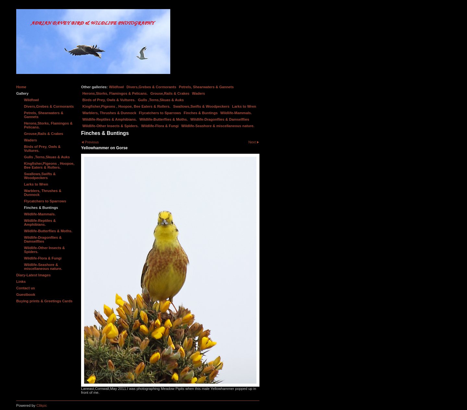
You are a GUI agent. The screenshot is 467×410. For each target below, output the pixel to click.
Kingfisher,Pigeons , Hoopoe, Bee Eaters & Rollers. (126, 106)
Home (21, 87)
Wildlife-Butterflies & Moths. (163, 119)
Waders (198, 93)
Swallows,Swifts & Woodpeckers (201, 106)
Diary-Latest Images (33, 275)
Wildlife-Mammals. (236, 113)
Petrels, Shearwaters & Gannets (206, 87)
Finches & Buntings (201, 113)
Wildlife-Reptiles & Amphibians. (109, 119)
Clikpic (41, 405)
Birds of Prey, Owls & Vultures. (109, 100)
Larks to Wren (244, 106)
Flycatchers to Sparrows (160, 113)
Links (21, 281)
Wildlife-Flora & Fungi (160, 126)
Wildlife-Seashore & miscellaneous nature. (218, 126)
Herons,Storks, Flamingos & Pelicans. (115, 93)
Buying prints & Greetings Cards (44, 301)
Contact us (25, 288)
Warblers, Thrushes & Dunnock (109, 113)
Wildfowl (116, 87)
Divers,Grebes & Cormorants (151, 87)
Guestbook (25, 294)
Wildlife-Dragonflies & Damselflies (219, 119)
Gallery (22, 93)
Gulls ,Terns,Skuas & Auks (161, 100)
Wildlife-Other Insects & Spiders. (110, 126)
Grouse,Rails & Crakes (169, 93)
